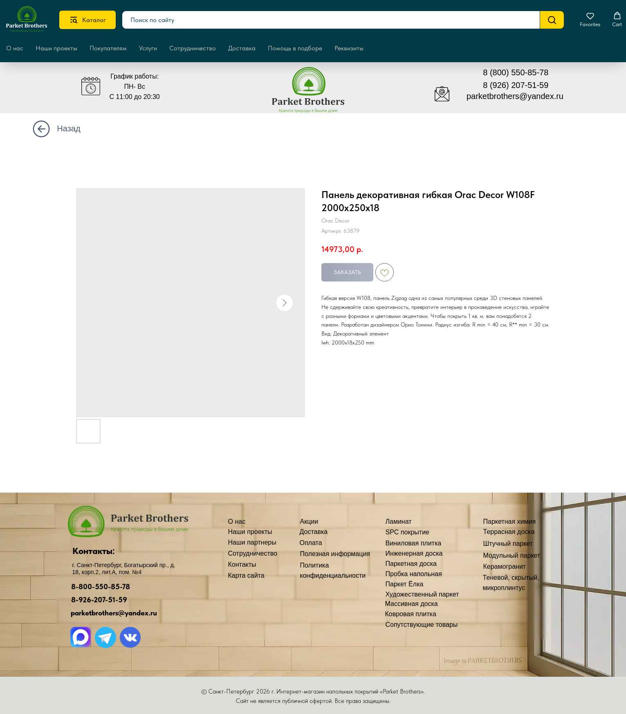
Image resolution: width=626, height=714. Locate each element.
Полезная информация (335, 553)
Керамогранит (504, 566)
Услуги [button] (148, 48)
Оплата (311, 542)
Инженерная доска (414, 553)
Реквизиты (348, 48)
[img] (314, 93)
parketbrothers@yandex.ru (515, 96)
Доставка (242, 48)
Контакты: (93, 550)
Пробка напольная (414, 573)
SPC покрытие (407, 532)
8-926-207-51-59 (99, 599)
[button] (590, 19)
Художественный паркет (422, 594)
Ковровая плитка (410, 613)
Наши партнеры (252, 542)
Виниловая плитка (414, 543)
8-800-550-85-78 (100, 586)
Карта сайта (246, 575)
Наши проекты (56, 48)
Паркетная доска (411, 563)
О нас (237, 521)
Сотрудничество (192, 48)
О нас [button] (14, 48)
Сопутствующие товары (422, 624)
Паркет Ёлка (405, 584)
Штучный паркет (508, 543)
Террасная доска (509, 531)
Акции (309, 521)
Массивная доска (411, 603)
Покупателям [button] (108, 48)
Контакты (242, 564)
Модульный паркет (512, 555)
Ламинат (399, 521)
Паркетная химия (509, 521)
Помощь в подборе (295, 48)
